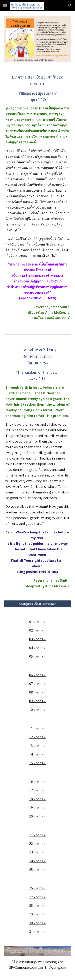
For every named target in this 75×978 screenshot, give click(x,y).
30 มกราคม (37, 923)
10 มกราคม (37, 709)
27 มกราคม (37, 897)
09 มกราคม (37, 701)
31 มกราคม (37, 931)
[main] (37, 197)
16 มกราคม (37, 781)
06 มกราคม (37, 675)
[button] (5, 5)
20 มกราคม (37, 816)
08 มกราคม (37, 692)
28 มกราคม (37, 905)
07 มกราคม (37, 683)
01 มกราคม (37, 621)
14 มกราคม (37, 754)
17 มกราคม (37, 790)
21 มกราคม (37, 835)
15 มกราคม (37, 763)
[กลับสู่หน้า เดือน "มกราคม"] (37, 603)
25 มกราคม (37, 869)
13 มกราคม (37, 745)
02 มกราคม (37, 630)
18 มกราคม (37, 799)
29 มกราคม (37, 914)
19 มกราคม (37, 807)
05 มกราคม (37, 656)
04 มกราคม (37, 647)
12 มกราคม (37, 737)
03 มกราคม (37, 639)
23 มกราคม (37, 852)
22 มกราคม (37, 843)
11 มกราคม (37, 728)
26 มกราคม (37, 888)
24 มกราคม (37, 861)
